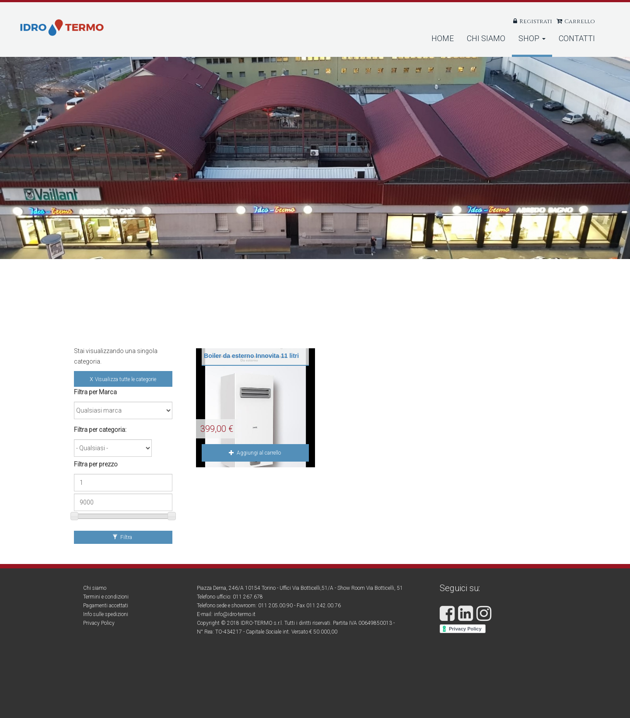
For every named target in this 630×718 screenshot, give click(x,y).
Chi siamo (94, 588)
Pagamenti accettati (105, 605)
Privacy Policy (99, 623)
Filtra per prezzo (96, 464)
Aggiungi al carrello (255, 453)
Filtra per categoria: (100, 429)
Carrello (579, 21)
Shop (532, 38)
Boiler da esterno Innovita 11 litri (251, 355)
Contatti (577, 38)
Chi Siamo (486, 38)
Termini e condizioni (106, 597)
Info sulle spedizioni (105, 614)
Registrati (535, 21)
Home (442, 38)
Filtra (122, 537)
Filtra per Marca (95, 392)
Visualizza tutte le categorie (125, 379)
